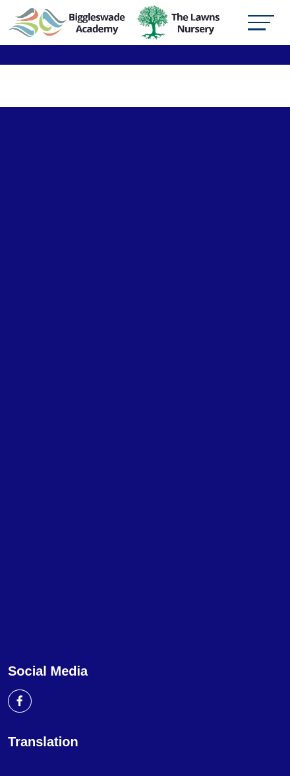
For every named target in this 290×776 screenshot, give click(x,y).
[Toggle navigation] (261, 23)
